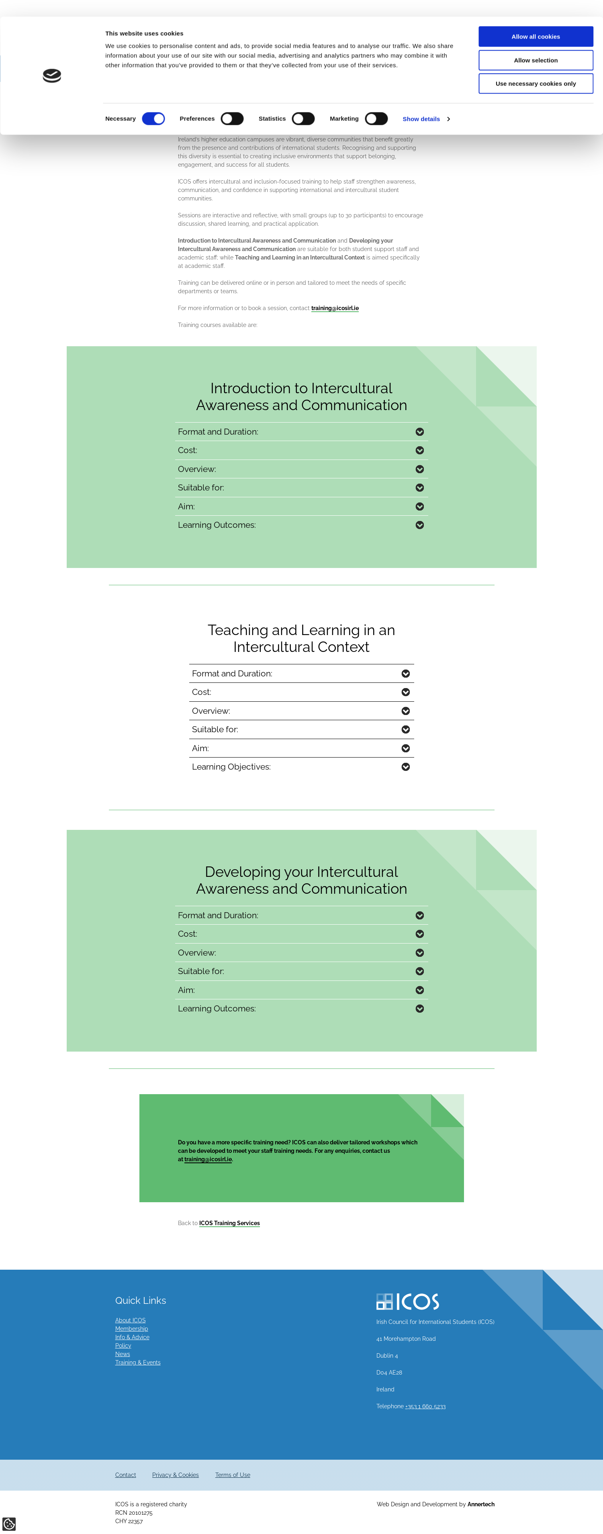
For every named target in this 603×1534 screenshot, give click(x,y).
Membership (131, 1329)
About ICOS (130, 1320)
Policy (123, 1345)
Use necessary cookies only (536, 66)
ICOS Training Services (229, 1223)
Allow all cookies (536, 19)
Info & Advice (132, 1337)
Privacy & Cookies (175, 1475)
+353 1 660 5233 (425, 1406)
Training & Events (138, 1362)
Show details (421, 102)
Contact (125, 1475)
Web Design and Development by (436, 1504)
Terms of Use (232, 1475)
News (122, 1354)
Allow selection (536, 43)
